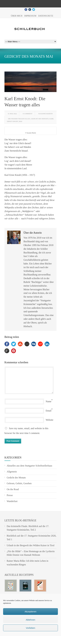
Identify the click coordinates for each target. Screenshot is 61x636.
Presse (10, 495)
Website (49, 420)
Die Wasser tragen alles (19, 119)
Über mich (16, 16)
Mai (20, 121)
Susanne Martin (45, 114)
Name (48, 401)
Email (48, 410)
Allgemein (12, 471)
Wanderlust (12, 501)
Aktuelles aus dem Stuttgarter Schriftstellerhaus (29, 465)
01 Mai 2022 (12, 114)
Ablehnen (30, 619)
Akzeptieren (30, 611)
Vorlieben (30, 628)
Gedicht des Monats (40, 119)
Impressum (30, 16)
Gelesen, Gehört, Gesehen (19, 483)
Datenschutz (45, 16)
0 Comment (27, 114)
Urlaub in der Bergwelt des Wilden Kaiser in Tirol (30, 545)
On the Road (13, 489)
